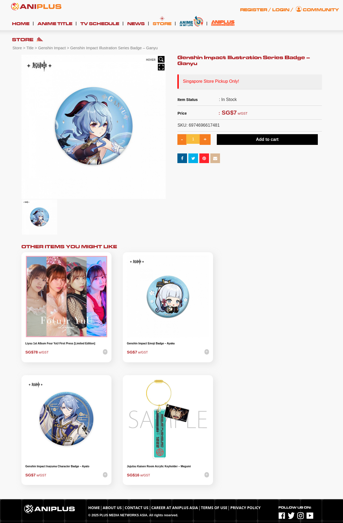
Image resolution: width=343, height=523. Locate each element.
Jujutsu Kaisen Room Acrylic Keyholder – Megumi (159, 466)
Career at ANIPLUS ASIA (174, 507)
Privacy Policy (245, 507)
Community (321, 10)
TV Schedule (99, 24)
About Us (112, 507)
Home (20, 24)
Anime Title (55, 24)
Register (253, 10)
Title (29, 48)
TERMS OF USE (214, 507)
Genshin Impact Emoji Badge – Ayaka (150, 343)
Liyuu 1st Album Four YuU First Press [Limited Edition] (60, 343)
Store (162, 24)
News (136, 24)
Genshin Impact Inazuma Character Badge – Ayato (57, 466)
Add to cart (267, 139)
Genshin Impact (52, 48)
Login (280, 10)
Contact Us (136, 507)
